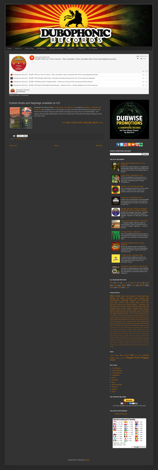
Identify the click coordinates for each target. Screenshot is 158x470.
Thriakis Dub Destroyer (130, 344)
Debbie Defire (117, 319)
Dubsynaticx (124, 331)
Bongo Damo (135, 327)
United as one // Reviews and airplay (132, 186)
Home (9, 48)
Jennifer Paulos (136, 321)
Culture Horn (144, 302)
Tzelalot (142, 344)
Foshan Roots (114, 316)
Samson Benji (113, 340)
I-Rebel (130, 333)
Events (114, 377)
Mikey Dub (142, 308)
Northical (140, 337)
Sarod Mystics (121, 340)
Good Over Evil (117, 333)
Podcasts (114, 387)
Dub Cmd (125, 296)
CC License (93, 48)
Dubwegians (118, 321)
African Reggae (114, 355)
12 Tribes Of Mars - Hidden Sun (130, 232)
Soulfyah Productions (118, 342)
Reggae (130, 357)
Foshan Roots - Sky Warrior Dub (64, 107)
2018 (140, 283)
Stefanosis (142, 304)
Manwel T (135, 304)
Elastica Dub (121, 304)
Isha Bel (135, 333)
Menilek (122, 337)
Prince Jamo (146, 337)
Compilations (116, 375)
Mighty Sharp (145, 321)
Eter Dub (141, 310)
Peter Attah (129, 323)
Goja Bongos (142, 306)
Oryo (124, 323)
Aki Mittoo (121, 298)
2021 (123, 285)
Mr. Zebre (130, 312)
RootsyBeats (146, 339)
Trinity (137, 344)
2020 (115, 285)
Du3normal (139, 319)
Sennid (119, 325)
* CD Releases (18, 138)
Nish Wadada (134, 337)
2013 (111, 283)
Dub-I (147, 314)
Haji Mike (116, 312)
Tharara (116, 344)
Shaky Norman (137, 312)
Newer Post (13, 145)
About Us (18, 48)
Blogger (87, 460)
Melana (125, 316)
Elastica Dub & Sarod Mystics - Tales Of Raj (134, 221)
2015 (124, 282)
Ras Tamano (136, 323)
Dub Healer (113, 331)
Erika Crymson (143, 331)
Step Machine (133, 342)
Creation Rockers (136, 329)
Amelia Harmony (114, 327)
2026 (126, 287)
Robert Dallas (139, 339)
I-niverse (128, 304)
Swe (142, 325)
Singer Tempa (133, 340)
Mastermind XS (145, 335)
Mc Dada (112, 337)
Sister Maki (134, 302)
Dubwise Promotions (56, 48)
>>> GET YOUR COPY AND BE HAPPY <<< (82, 123)
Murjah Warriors (140, 316)
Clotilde (130, 329)
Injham (129, 321)
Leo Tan (120, 316)
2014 (118, 283)
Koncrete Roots (132, 298)
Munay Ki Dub (135, 296)
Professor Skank (121, 310)
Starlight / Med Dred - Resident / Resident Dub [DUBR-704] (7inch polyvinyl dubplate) (134, 209)
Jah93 (139, 333)
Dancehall (126, 355)
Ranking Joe (113, 339)
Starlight (127, 342)
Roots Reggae (142, 357)
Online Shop (29, 48)
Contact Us (81, 48)
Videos (114, 391)
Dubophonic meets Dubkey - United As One (134, 266)
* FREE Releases (117, 370)
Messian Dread (131, 316)
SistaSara (132, 300)
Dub (132, 355)
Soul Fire (133, 317)
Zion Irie (120, 306)
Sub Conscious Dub (127, 325)
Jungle (117, 358)
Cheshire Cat (116, 329)
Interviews (115, 380)
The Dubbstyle (143, 300)
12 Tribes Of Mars (133, 314)
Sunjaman (146, 312)
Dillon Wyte (125, 319)
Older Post (99, 145)
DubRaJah (113, 304)
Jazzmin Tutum (145, 333)
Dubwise (146, 355)
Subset (111, 344)
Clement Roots (123, 329)
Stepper (113, 360)
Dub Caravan (127, 306)
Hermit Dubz (124, 302)
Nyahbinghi (122, 358)
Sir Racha (140, 340)
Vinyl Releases (24, 95)
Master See (138, 335)
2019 (147, 283)
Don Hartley (132, 319)
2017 (134, 283)
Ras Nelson (119, 339)
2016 (129, 282)
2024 (112, 287)
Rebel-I (129, 310)
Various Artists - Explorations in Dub (132, 175)
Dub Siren (118, 331)
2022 (133, 285)
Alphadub (146, 325)
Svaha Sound (137, 325)
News (24, 138)
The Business (121, 344)
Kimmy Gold (117, 335)
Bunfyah (141, 327)
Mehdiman (117, 337)
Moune (112, 323)
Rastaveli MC (118, 317)
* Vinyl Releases (117, 373)
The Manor (113, 314)
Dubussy (130, 331)
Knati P (121, 335)
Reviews (114, 389)
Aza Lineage (121, 327)
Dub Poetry (138, 355)
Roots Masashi (145, 323)
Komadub (126, 335)
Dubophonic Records (14, 95)
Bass (121, 355)
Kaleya (111, 335)
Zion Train (146, 344)
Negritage (124, 300)
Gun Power (125, 333)
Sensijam (127, 340)
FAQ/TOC (70, 48)
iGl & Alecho (139, 317)
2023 (141, 285)
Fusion (112, 358)
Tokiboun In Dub (122, 314)
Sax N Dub (113, 325)
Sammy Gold (126, 317)
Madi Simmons (121, 308)
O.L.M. (147, 316)
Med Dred (115, 296)
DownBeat (142, 314)
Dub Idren (114, 302)
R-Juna (112, 317)
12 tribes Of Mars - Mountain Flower (132, 255)
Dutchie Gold (135, 331)
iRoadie (112, 346)
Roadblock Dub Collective (129, 339)
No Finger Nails (118, 323)
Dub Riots (135, 306)
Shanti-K (134, 310)
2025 (119, 287)
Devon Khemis (145, 329)
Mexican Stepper (132, 308)
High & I (124, 321)
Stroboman (146, 342)
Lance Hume (132, 335)
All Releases (41, 48)
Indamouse (122, 312)
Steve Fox (140, 342)
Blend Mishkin (128, 327)
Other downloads (117, 384)
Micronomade (127, 337)
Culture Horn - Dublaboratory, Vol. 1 (132, 197)
